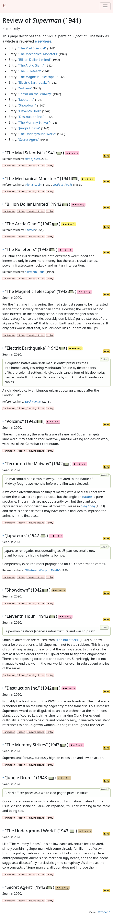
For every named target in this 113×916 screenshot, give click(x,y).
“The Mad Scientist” (32, 48)
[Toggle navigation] (105, 6)
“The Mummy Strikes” (34, 122)
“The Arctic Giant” (31, 65)
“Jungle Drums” (29, 128)
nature (87, 497)
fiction (22, 165)
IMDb (106, 156)
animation (10, 165)
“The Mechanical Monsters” (38, 54)
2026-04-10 (104, 912)
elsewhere (43, 41)
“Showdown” (27, 105)
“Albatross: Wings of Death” (42, 570)
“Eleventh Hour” (29, 111)
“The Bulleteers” (29, 71)
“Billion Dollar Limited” (34, 59)
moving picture (36, 165)
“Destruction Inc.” (31, 117)
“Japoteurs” (26, 99)
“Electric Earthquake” (33, 82)
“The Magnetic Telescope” (37, 77)
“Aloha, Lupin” (34, 184)
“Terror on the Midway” (35, 94)
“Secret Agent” (28, 139)
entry (50, 165)
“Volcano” (25, 88)
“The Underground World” (37, 134)
